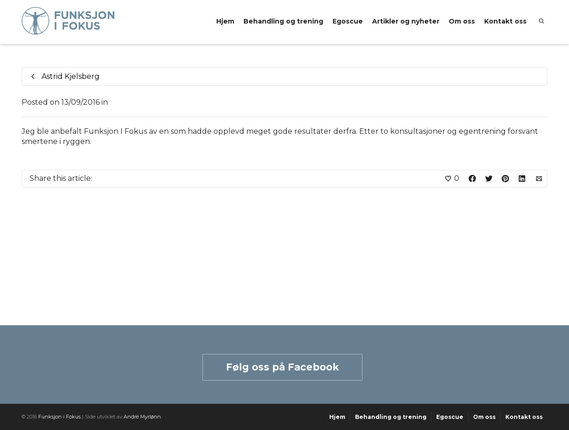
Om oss (462, 21)
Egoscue (347, 21)
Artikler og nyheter (405, 21)
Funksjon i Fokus (59, 416)
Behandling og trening (283, 21)
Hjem (225, 21)
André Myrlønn (142, 416)
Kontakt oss (505, 21)
